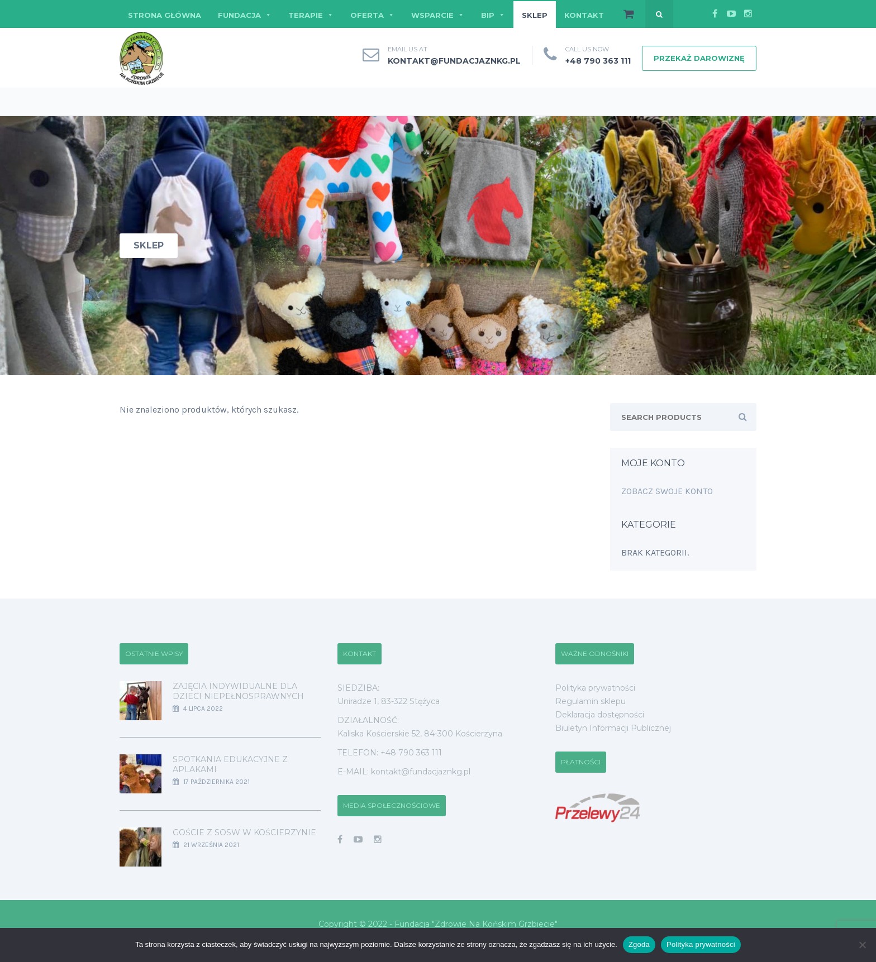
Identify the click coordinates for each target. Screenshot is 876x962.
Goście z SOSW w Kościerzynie (244, 832)
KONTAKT (584, 15)
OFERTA (372, 15)
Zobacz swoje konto (667, 491)
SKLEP (535, 15)
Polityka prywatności (595, 688)
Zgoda (639, 944)
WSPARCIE (437, 15)
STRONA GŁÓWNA (164, 15)
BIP (493, 15)
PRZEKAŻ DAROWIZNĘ (699, 58)
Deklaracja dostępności (599, 715)
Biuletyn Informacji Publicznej (613, 728)
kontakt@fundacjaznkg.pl (454, 61)
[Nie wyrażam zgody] (862, 944)
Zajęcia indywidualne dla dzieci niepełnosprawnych (238, 691)
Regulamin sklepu (590, 701)
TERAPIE (311, 15)
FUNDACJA (245, 15)
